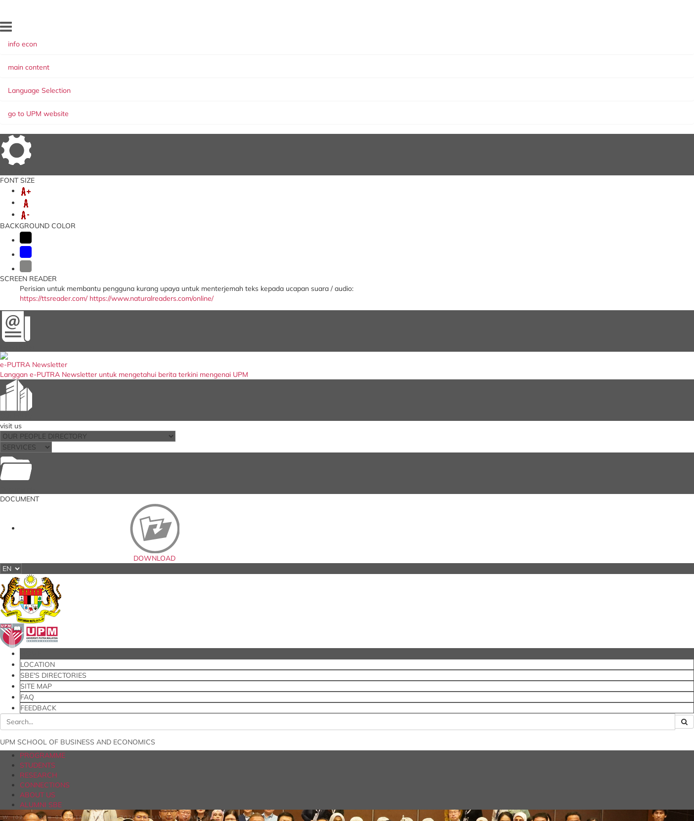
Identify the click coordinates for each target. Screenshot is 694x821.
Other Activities (92, 473)
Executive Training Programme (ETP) (129, 432)
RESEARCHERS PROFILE (515, 378)
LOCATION (471, 29)
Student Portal (199, 617)
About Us (424, 637)
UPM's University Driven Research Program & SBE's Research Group (184, 453)
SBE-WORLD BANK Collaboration (123, 463)
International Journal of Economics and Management (227, 640)
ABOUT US (296, 85)
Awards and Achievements (111, 442)
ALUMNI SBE (346, 85)
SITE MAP (567, 29)
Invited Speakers (94, 421)
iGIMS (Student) (201, 607)
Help (218, 799)
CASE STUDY (495, 428)
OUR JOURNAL (498, 445)
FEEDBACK (621, 29)
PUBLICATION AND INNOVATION (527, 395)
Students (424, 607)
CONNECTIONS (242, 85)
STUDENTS (140, 85)
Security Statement (260, 799)
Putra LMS (193, 627)
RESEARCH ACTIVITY (509, 462)
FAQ (594, 29)
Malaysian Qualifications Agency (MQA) (342, 663)
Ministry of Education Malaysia (339, 623)
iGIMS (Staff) (196, 597)
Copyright (132, 799)
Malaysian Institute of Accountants (345, 676)
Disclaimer (188, 799)
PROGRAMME (87, 85)
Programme (428, 597)
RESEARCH (187, 85)
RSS (160, 799)
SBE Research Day (97, 411)
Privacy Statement (82, 799)
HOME (442, 29)
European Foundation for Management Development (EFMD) (346, 646)
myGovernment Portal (326, 597)
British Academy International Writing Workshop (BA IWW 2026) (177, 401)
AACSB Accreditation (326, 633)
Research (424, 617)
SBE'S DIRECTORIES (520, 29)
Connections (429, 627)
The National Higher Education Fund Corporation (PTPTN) (340, 610)
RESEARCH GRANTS (508, 412)
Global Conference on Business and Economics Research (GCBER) (180, 390)
